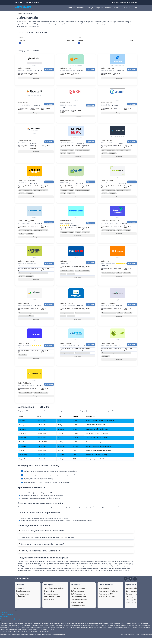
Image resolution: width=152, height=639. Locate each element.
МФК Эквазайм (23, 143)
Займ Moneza (23, 344)
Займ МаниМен (107, 181)
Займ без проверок (78, 595)
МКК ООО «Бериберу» (67, 143)
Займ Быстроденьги (26, 221)
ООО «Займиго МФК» (108, 143)
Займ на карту (104, 589)
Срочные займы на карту (135, 589)
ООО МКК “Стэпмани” (25, 70)
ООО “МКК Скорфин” (66, 183)
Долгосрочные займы (134, 592)
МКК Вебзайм (105, 105)
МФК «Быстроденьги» (25, 223)
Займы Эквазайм (25, 141)
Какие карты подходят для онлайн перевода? (42, 545)
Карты (98, 8)
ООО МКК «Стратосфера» (68, 105)
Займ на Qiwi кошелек (107, 597)
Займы (70, 8)
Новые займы (49, 600)
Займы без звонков (78, 589)
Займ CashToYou (107, 68)
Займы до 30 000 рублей (135, 600)
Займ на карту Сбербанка (108, 592)
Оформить (49, 69)
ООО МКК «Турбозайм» (67, 306)
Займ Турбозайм (66, 304)
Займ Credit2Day (24, 68)
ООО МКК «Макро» (24, 346)
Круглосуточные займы (134, 595)
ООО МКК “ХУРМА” (24, 105)
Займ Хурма (23, 103)
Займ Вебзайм (106, 103)
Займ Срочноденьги (26, 262)
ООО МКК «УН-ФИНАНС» (109, 223)
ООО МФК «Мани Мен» (108, 183)
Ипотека (108, 8)
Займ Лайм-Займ (107, 344)
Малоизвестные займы (52, 597)
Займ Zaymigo (106, 141)
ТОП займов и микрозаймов (54, 589)
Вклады (91, 8)
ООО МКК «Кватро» (107, 306)
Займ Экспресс (66, 68)
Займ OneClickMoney (26, 181)
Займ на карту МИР (106, 595)
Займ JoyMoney (66, 344)
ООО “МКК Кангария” (108, 70)
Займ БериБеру (66, 141)
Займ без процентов (78, 597)
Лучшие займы (49, 592)
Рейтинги (127, 8)
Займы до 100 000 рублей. (136, 603)
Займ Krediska (65, 221)
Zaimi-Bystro (23, 6)
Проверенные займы (51, 595)
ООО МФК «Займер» (25, 306)
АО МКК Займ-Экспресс (67, 70)
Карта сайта (20, 600)
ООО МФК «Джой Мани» (68, 346)
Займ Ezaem (106, 262)
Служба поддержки (23, 592)
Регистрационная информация (22, 596)
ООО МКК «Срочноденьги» (27, 264)
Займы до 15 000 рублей (135, 597)
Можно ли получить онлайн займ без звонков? (43, 531)
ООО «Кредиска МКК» (67, 223)
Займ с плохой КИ (77, 603)
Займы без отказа (77, 592)
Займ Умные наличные (110, 221)
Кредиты (80, 8)
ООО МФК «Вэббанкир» (26, 386)
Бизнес (116, 8)
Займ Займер (23, 304)
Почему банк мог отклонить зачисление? (40, 551)
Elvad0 (150, 635)
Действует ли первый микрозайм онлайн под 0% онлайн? (48, 538)
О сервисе (20, 589)
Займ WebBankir (24, 384)
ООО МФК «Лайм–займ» (109, 346)
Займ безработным (78, 606)
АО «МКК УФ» (22, 183)
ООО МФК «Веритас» (108, 264)
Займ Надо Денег (108, 304)
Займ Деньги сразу (67, 181)
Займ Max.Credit (66, 262)
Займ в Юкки (65, 103)
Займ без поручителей (79, 600)
